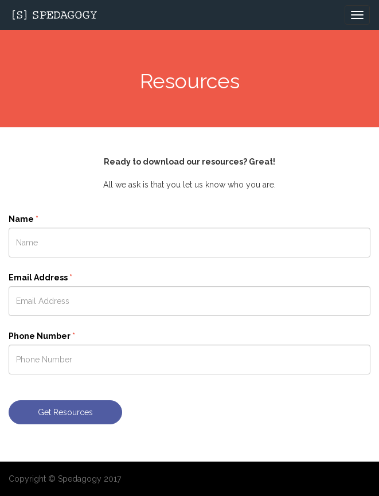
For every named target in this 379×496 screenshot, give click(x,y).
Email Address (40, 277)
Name (23, 219)
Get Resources (65, 412)
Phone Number (42, 336)
